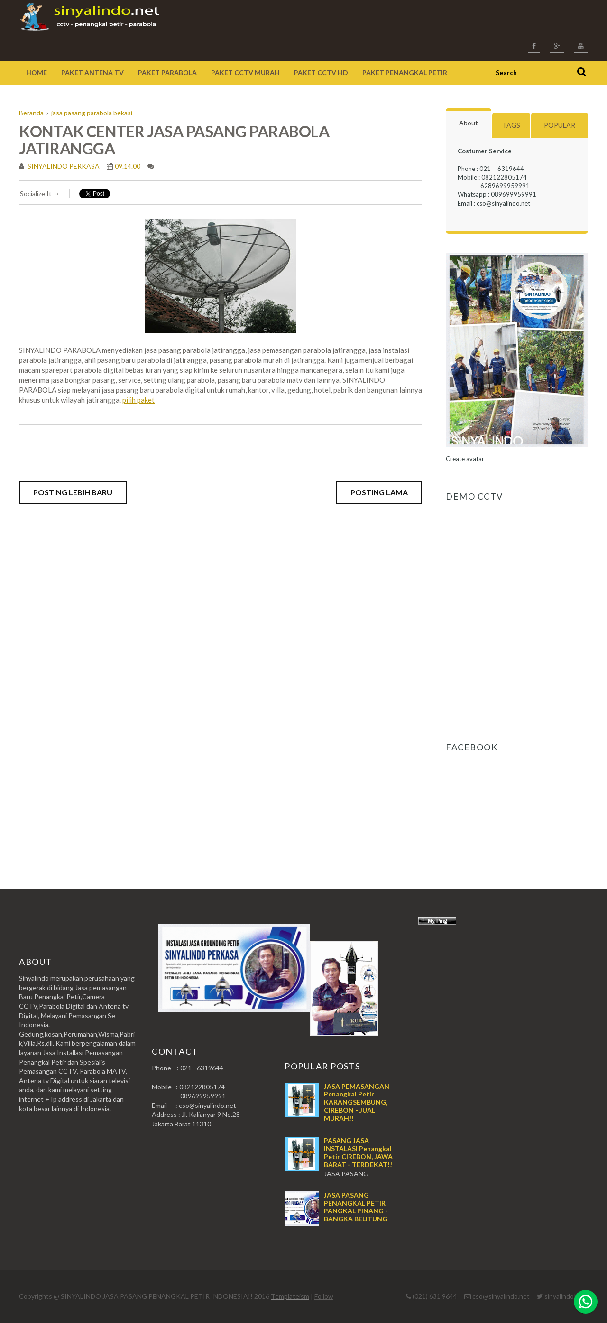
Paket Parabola (167, 72)
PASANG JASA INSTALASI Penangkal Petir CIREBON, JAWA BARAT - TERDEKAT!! (358, 1152)
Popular (559, 125)
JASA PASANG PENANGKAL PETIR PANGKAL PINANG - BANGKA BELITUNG (356, 1207)
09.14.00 (127, 166)
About (468, 123)
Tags (511, 125)
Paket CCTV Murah (245, 72)
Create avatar (465, 459)
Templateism (290, 1296)
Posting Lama (379, 492)
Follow (323, 1296)
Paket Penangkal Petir (404, 72)
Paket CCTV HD (321, 72)
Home (36, 72)
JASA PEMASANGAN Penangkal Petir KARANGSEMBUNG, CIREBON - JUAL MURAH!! (356, 1102)
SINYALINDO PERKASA (63, 166)
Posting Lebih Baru (72, 492)
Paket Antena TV (92, 72)
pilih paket (138, 400)
